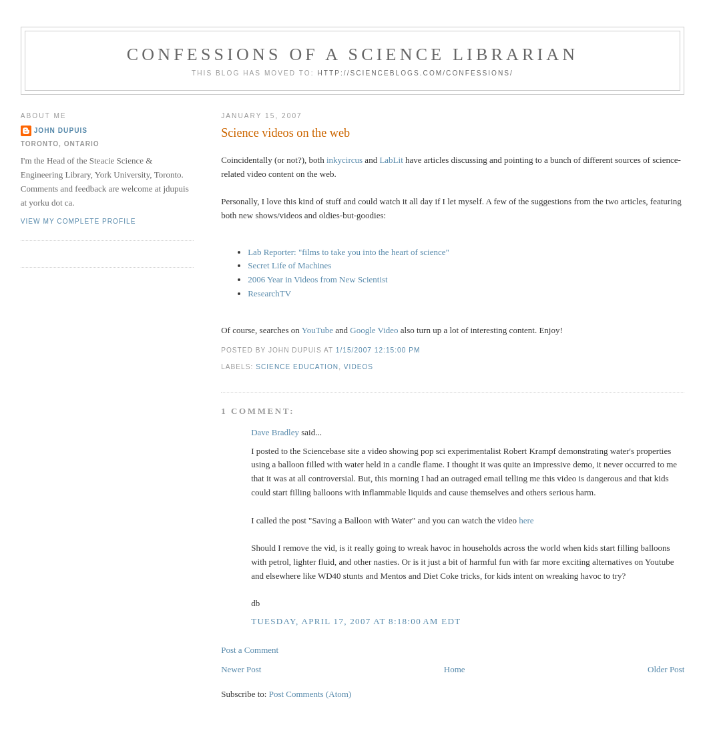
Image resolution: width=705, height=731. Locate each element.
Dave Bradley (275, 432)
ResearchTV (269, 293)
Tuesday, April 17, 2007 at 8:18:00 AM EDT (356, 621)
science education (297, 367)
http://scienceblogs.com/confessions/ (415, 73)
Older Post (666, 669)
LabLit (391, 160)
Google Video (374, 330)
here (526, 520)
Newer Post (241, 669)
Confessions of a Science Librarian (353, 54)
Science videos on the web (285, 133)
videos (358, 367)
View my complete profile (78, 221)
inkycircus (344, 160)
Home (454, 669)
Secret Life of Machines (289, 265)
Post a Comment (249, 650)
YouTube (317, 330)
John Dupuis (60, 130)
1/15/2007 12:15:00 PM (378, 350)
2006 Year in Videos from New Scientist (318, 279)
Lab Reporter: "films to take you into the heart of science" (348, 252)
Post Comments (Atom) (310, 694)
